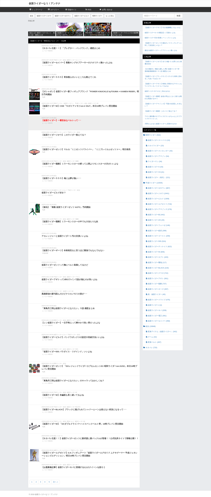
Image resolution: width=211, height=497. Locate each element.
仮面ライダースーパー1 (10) (159, 140)
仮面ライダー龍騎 (73, 161)
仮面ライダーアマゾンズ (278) (160, 209)
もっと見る (110, 16)
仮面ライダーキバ (73, 464)
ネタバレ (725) (151, 348)
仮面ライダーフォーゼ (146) (159, 225)
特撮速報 (45, 253)
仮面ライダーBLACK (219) (158, 268)
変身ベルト (70, 421)
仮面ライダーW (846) (156, 252)
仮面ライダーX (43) (155, 167)
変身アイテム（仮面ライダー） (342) (162, 332)
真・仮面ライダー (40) (157, 294)
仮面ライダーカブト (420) (158, 257)
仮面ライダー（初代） (74, 320)
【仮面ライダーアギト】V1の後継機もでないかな (163, 27)
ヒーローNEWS (47, 51)
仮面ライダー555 (72, 349)
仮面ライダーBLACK (73, 407)
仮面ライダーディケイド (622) (160, 246)
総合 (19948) (151, 326)
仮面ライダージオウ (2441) (158, 193)
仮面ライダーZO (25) (156, 220)
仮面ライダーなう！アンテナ (44, 3)
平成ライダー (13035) (154, 183)
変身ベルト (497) (154, 342)
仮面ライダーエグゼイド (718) (160, 204)
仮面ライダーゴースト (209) (159, 236)
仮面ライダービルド (81, 16)
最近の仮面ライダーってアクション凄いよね (161, 50)
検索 (178, 16)
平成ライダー (58, 60)
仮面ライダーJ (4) (155, 305)
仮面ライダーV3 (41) (156, 172)
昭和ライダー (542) (153, 135)
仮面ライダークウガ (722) (158, 273)
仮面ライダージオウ (44, 16)
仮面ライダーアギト (73, 277)
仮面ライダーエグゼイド (62, 450)
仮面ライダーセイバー (74, 60)
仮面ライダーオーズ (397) (158, 289)
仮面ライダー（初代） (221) (159, 177)
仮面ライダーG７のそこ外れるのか (157, 91)
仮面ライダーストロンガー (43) (160, 151)
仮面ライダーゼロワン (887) (159, 188)
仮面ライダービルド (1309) (158, 199)
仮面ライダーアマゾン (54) (158, 156)
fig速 (43, 97)
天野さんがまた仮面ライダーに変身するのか (161, 124)
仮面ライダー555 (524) (157, 241)
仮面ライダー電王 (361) (157, 316)
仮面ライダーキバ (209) (157, 310)
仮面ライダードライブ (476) (159, 300)
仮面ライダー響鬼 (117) (157, 262)
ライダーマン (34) (155, 161)
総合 (31, 16)
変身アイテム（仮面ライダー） (64, 103)
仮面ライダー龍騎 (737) (157, 284)
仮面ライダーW (93, 103)
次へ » (55, 482)
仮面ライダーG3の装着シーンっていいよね (160, 38)
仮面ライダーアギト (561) (158, 278)
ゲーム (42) (152, 337)
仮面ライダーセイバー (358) (159, 321)
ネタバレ (56, 45)
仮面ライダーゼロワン (63, 16)
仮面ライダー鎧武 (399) (157, 231)
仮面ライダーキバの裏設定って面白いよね (160, 33)
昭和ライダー (97, 16)
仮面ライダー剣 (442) (156, 215)
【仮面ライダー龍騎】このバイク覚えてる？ (161, 111)
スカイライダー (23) (156, 146)
